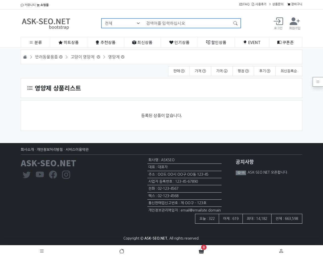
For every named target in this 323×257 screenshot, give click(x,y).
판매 (178, 71)
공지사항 (245, 161)
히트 (69, 42)
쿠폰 (285, 42)
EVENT (252, 42)
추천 (105, 42)
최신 (142, 42)
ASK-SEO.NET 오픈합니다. (267, 172)
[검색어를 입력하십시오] (187, 23)
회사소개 (27, 149)
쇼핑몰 (43, 5)
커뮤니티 (28, 5)
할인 (216, 42)
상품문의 (275, 4)
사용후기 (259, 4)
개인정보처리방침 (50, 149)
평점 (243, 71)
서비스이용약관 (77, 149)
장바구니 (294, 4)
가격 (200, 71)
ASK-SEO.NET (48, 163)
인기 (179, 42)
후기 (264, 71)
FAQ (244, 4)
